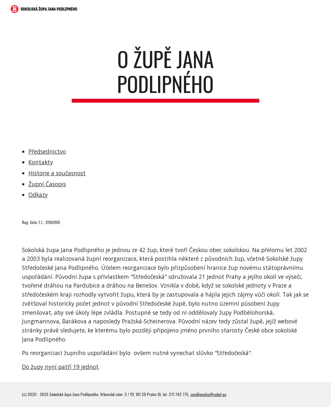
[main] (165, 77)
